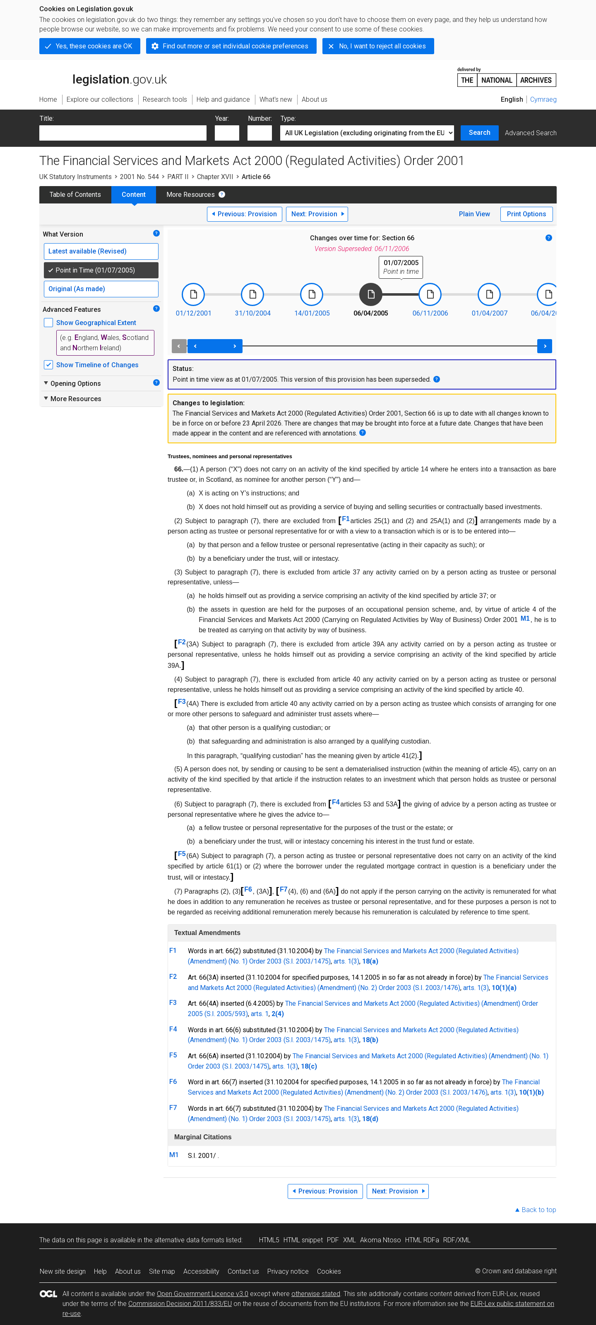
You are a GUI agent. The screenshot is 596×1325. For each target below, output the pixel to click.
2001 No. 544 (139, 177)
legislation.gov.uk (103, 76)
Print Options (526, 214)
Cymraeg (543, 99)
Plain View (474, 214)
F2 (182, 642)
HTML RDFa (422, 1240)
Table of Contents (75, 195)
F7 (284, 889)
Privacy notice (288, 1271)
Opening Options (72, 383)
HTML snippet (303, 1240)
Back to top (539, 1210)
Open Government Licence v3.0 (202, 1294)
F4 (336, 802)
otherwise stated (315, 1294)
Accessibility (201, 1271)
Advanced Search (531, 133)
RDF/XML (457, 1240)
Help (100, 1271)
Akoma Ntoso (380, 1240)
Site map (162, 1271)
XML (349, 1240)
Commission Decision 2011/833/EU (180, 1304)
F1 (346, 518)
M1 (525, 618)
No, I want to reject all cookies (382, 46)
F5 (182, 853)
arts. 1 (260, 1014)
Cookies (329, 1271)
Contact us (243, 1271)
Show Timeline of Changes (97, 365)
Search (479, 132)
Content (134, 195)
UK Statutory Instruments (75, 177)
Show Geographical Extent (96, 323)
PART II (178, 177)
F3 (182, 701)
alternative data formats (189, 1240)
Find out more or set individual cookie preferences (235, 46)
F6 (248, 889)
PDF (333, 1240)
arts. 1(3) (346, 961)
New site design (63, 1271)
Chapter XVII (215, 177)
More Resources (190, 195)
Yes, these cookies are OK (94, 46)
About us (128, 1271)
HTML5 (269, 1240)
